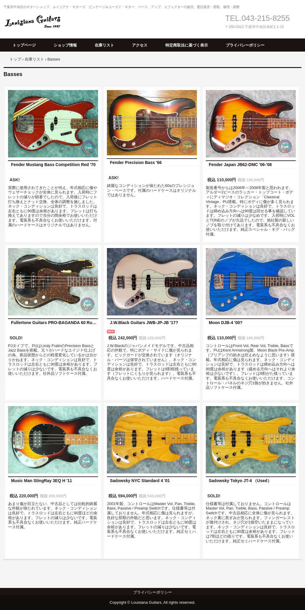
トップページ (24, 45)
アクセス (139, 45)
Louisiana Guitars (35, 21)
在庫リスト (104, 45)
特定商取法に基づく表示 (186, 45)
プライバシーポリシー (245, 45)
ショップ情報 (65, 45)
